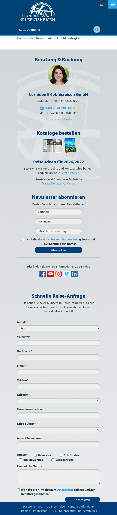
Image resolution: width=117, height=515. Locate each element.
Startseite (29, 506)
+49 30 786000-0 (28, 30)
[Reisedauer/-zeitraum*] (58, 415)
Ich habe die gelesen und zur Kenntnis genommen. (60, 241)
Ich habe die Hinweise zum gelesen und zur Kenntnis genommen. (58, 492)
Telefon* (22, 380)
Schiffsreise (71, 455)
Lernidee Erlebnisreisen (37, 12)
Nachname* (24, 351)
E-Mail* (22, 365)
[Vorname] (58, 211)
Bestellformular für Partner (60, 183)
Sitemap (25, 511)
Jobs (41, 506)
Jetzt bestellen (70, 173)
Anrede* (22, 322)
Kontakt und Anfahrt (81, 506)
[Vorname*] (58, 343)
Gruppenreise (65, 460)
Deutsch (103, 5)
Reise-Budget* (26, 424)
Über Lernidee (56, 506)
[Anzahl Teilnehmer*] (58, 444)
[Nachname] (58, 221)
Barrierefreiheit (87, 511)
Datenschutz (65, 490)
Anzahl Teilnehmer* (30, 438)
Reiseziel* (23, 394)
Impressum (40, 511)
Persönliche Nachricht (31, 466)
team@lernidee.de (60, 119)
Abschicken (58, 250)
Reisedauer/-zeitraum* (31, 409)
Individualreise (33, 460)
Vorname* (23, 336)
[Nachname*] (58, 357)
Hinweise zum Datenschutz (60, 239)
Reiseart (22, 455)
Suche (96, 29)
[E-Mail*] (58, 231)
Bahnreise (44, 455)
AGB (53, 511)
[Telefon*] (58, 386)
